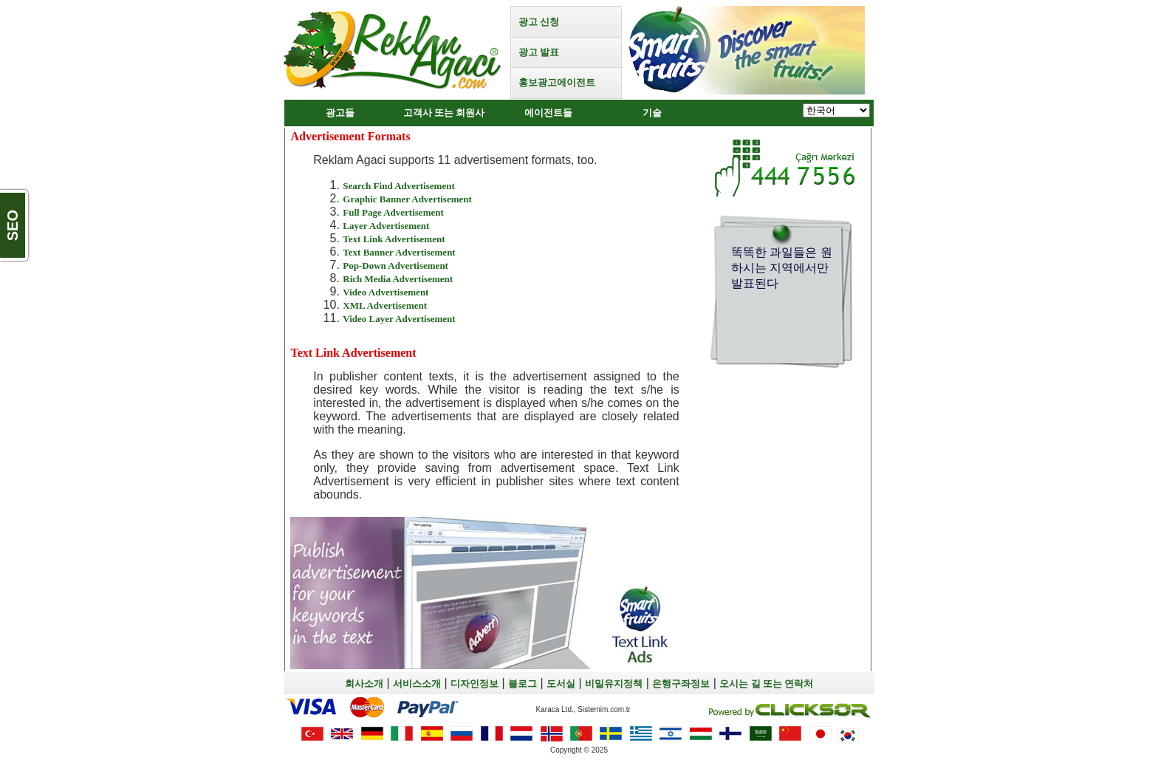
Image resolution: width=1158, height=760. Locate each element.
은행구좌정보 (681, 683)
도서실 (561, 683)
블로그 (522, 683)
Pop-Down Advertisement (395, 265)
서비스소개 (417, 683)
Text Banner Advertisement (399, 252)
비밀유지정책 (614, 683)
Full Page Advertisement (393, 212)
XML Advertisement (385, 305)
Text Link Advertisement (394, 238)
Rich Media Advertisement (398, 278)
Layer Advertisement (386, 225)
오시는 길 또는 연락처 (766, 683)
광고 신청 (538, 21)
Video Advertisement (385, 292)
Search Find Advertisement (398, 185)
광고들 (340, 112)
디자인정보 (474, 683)
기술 (652, 112)
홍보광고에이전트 (556, 82)
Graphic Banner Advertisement (407, 199)
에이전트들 (548, 112)
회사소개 (364, 683)
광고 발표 (538, 52)
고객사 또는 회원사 (444, 112)
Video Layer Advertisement (399, 318)
